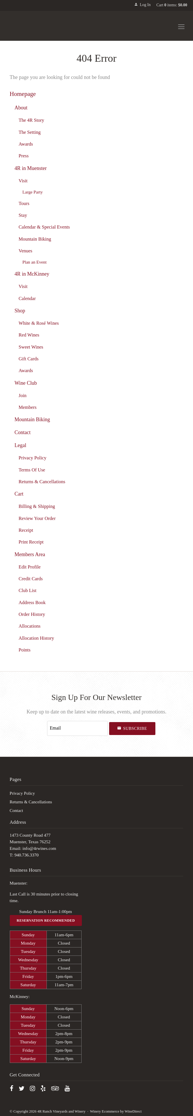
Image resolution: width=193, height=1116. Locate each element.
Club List (27, 590)
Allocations (29, 625)
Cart (18, 493)
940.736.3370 (26, 853)
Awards (26, 143)
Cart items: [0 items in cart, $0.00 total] (171, 5)
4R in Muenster (30, 168)
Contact (22, 432)
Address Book (32, 602)
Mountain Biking (35, 238)
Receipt (26, 530)
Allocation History (36, 638)
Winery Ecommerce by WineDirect (116, 1110)
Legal (20, 445)
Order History (32, 614)
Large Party (32, 191)
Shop (19, 310)
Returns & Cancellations (42, 481)
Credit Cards (31, 578)
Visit (23, 180)
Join (23, 395)
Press (24, 155)
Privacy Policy (33, 458)
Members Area (29, 554)
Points (24, 649)
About (20, 107)
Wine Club (25, 383)
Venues (25, 250)
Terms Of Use (32, 469)
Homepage (23, 93)
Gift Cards (28, 358)
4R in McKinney (31, 273)
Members (27, 407)
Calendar (27, 298)
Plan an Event (34, 262)
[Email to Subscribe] (77, 727)
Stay (23, 215)
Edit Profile (30, 566)
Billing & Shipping (37, 506)
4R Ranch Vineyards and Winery (37, 25)
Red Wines (29, 334)
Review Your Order (37, 518)
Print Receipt (31, 541)
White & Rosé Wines (39, 323)
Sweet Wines (31, 346)
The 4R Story (31, 120)
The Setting (30, 132)
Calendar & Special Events (44, 227)
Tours (24, 203)
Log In (142, 5)
